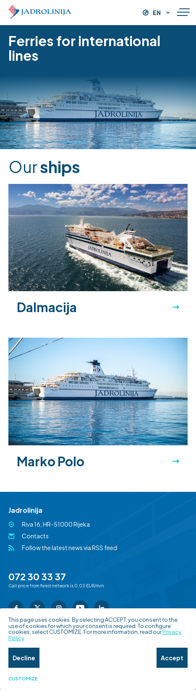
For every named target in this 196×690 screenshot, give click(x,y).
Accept (172, 658)
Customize (23, 678)
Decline (24, 658)
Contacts (35, 536)
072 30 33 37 (37, 576)
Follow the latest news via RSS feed (69, 547)
